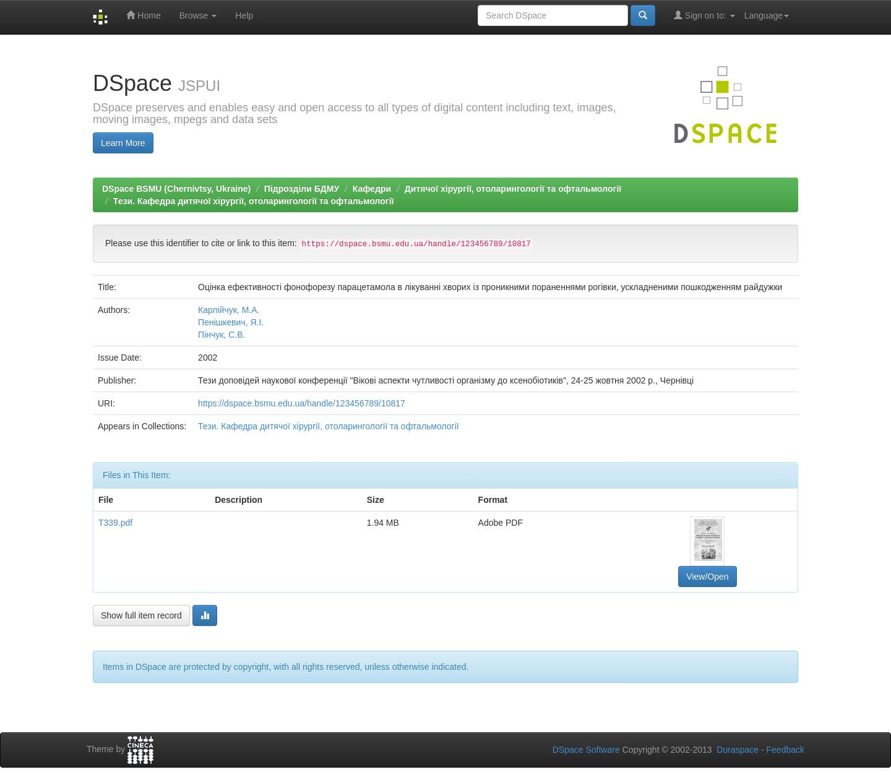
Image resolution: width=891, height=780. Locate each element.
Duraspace (738, 750)
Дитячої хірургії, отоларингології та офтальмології (513, 189)
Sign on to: (704, 15)
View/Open (707, 576)
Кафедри (372, 189)
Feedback (785, 750)
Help (244, 15)
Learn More (123, 143)
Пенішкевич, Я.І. (231, 322)
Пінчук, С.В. (221, 335)
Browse (198, 15)
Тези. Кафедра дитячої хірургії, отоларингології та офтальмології (253, 201)
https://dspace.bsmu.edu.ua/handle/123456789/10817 (301, 403)
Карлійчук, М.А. (228, 310)
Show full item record (141, 615)
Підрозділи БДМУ (301, 189)
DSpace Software (586, 750)
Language (766, 15)
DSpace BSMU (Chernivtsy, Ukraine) (176, 189)
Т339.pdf (115, 523)
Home (143, 15)
